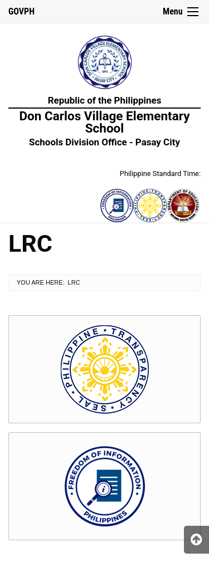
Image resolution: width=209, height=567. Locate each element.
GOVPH (21, 11)
